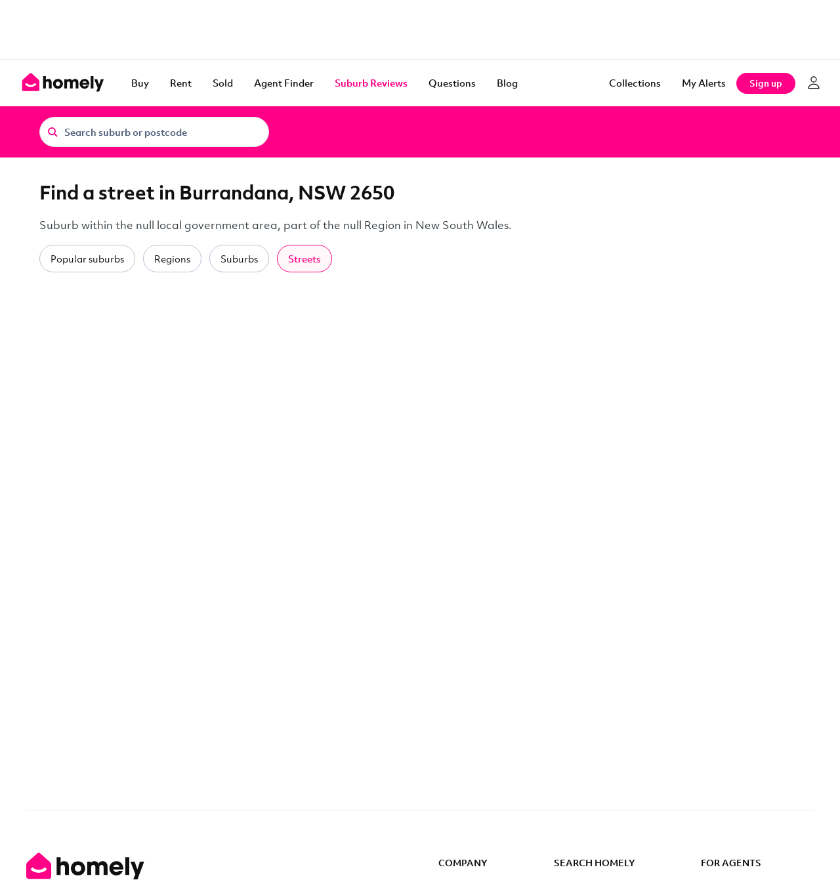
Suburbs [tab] (239, 258)
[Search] (52, 131)
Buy (140, 82)
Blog (507, 82)
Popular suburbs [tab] (87, 258)
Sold (223, 82)
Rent (181, 82)
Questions (452, 82)
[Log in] (813, 82)
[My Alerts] (703, 82)
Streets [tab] (304, 258)
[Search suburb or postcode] (154, 132)
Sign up (765, 83)
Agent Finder (284, 82)
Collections (635, 82)
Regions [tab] (172, 258)
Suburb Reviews (371, 82)
